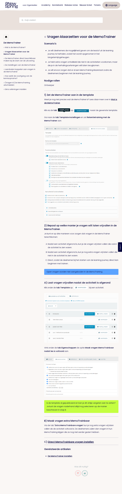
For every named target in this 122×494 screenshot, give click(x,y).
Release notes (71, 5)
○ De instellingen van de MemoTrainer (19, 65)
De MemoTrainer (12, 42)
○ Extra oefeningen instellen (15, 89)
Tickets (97, 5)
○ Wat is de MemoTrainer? (14, 47)
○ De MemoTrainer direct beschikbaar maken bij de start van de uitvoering (20, 59)
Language (111, 5)
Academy (45, 5)
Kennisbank (57, 5)
